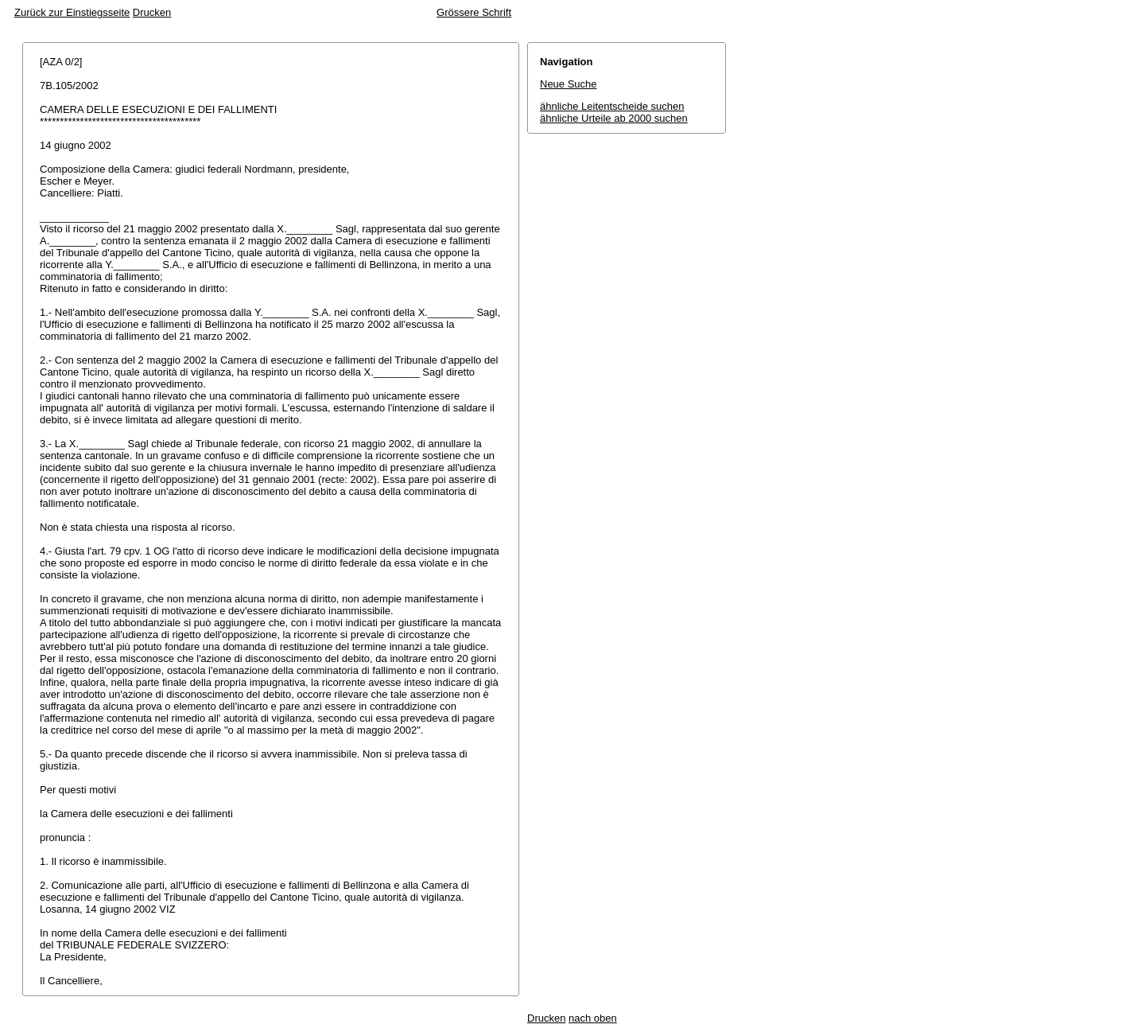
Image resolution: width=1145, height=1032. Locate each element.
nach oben (593, 1018)
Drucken (152, 12)
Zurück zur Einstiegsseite (72, 12)
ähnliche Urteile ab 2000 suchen (614, 118)
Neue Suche (568, 84)
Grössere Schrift (474, 12)
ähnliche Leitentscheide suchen (612, 106)
